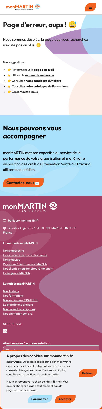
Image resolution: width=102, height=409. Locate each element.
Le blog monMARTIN (16, 273)
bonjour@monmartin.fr (23, 220)
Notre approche (13, 250)
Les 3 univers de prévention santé (25, 255)
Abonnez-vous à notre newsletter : (26, 343)
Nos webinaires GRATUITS (20, 300)
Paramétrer (39, 399)
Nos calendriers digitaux (19, 309)
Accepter (64, 399)
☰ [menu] (90, 7)
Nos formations (13, 295)
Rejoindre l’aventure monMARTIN (25, 264)
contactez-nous (27, 92)
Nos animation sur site (17, 313)
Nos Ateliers (11, 291)
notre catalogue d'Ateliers (43, 81)
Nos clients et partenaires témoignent (28, 268)
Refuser (87, 373)
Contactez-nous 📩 (23, 182)
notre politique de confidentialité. (38, 374)
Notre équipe (11, 259)
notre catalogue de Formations (47, 86)
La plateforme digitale (18, 304)
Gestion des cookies (25, 390)
